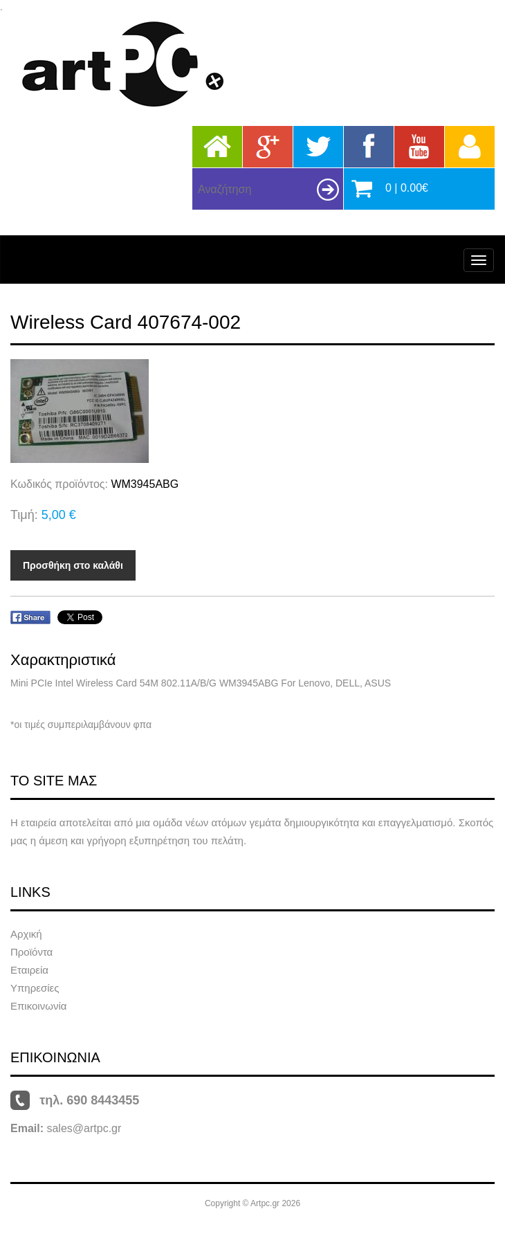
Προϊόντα (31, 952)
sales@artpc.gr (83, 1128)
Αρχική (26, 934)
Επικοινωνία (38, 1006)
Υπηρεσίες (34, 988)
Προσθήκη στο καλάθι (73, 565)
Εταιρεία (29, 970)
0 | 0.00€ (406, 188)
